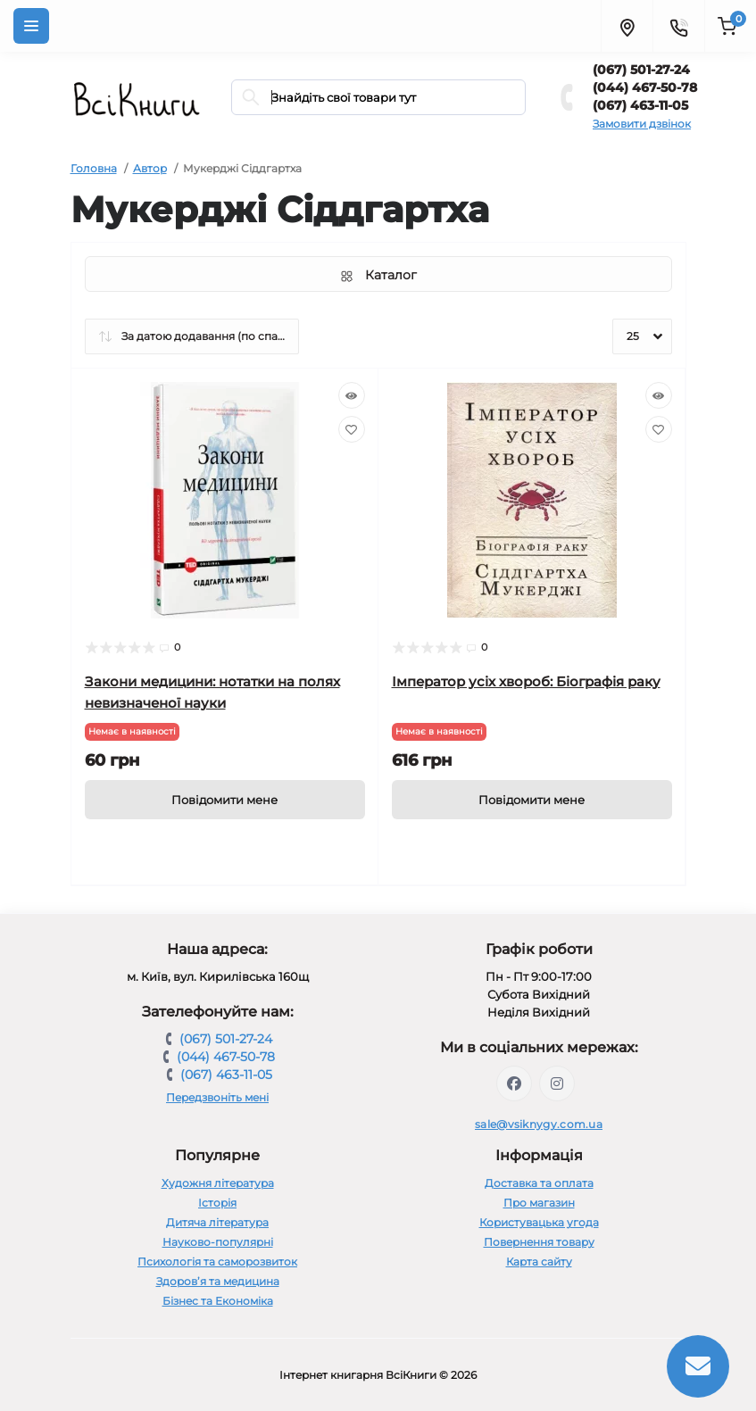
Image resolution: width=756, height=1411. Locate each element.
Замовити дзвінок (642, 123)
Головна (94, 168)
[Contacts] (678, 26)
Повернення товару (539, 1242)
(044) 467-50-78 (645, 87)
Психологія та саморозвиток (217, 1261)
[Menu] (31, 26)
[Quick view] (351, 395)
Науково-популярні (217, 1242)
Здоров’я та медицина (217, 1281)
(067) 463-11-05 (640, 105)
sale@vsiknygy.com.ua (538, 1124)
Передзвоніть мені (217, 1097)
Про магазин (539, 1202)
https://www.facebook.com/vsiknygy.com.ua (514, 1083)
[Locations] (626, 26)
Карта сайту (539, 1261)
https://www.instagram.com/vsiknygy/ (557, 1083)
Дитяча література (217, 1222)
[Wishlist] (351, 429)
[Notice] (225, 799)
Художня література (218, 1183)
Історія (217, 1202)
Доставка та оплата (539, 1183)
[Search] (250, 97)
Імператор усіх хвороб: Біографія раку (526, 681)
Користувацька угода (539, 1222)
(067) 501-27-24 (641, 70)
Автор (150, 168)
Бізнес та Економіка (217, 1300)
